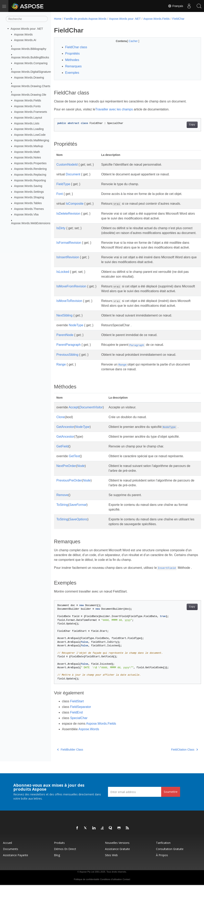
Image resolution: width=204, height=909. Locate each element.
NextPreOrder (66, 485)
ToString (62, 524)
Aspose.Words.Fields (27, 100)
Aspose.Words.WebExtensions (30, 223)
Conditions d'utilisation (111, 903)
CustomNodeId (67, 164)
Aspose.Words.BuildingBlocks (30, 57)
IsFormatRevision (68, 247)
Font (59, 194)
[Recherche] (27, 19)
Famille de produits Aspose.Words (85, 18)
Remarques (73, 66)
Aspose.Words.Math (27, 151)
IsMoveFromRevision (71, 296)
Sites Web (111, 879)
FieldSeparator (80, 730)
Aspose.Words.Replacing (30, 174)
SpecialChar (78, 742)
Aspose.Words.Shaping (29, 197)
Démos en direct (65, 873)
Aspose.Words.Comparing (31, 63)
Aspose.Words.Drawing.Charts (30, 86)
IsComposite (74, 203)
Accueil (7, 867)
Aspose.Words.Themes (29, 208)
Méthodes (72, 60)
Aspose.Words (23, 34)
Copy (182, 124)
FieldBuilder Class (70, 773)
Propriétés (72, 53)
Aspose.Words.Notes (27, 157)
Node (81, 485)
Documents (10, 873)
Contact (126, 903)
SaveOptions (78, 538)
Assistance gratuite (117, 873)
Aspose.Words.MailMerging (31, 140)
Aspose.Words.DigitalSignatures (31, 71)
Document (73, 174)
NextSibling (64, 334)
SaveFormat (77, 524)
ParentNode (64, 354)
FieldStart (77, 725)
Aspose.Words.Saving (28, 186)
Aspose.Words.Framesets (30, 111)
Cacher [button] (128, 41)
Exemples (72, 72)
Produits (59, 867)
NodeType (76, 344)
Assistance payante (15, 879)
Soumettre (171, 816)
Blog (57, 879)
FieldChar (178, 18)
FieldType (63, 184)
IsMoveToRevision (69, 315)
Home (57, 18)
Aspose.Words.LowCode (30, 134)
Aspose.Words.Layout (28, 117)
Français (175, 6)
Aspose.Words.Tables (28, 203)
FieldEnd (76, 736)
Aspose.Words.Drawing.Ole (28, 94)
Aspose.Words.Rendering (30, 168)
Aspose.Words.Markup (28, 146)
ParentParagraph (68, 364)
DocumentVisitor (91, 426)
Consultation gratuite (169, 873)
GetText (74, 475)
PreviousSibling (67, 373)
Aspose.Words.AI (25, 40)
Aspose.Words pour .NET (27, 28)
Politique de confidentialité (86, 903)
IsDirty (60, 228)
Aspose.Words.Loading (29, 129)
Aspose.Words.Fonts (27, 106)
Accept (73, 426)
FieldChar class (76, 47)
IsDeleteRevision (68, 213)
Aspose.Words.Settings (29, 191)
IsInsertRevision (67, 266)
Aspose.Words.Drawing (29, 77)
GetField (62, 465)
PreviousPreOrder (69, 499)
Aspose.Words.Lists (26, 123)
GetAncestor (65, 446)
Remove (62, 514)
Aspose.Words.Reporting (30, 180)
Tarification (163, 867)
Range (61, 383)
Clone (60, 436)
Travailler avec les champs (114, 109)
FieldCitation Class (174, 773)
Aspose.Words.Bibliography (28, 48)
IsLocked (62, 281)
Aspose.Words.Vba (26, 214)
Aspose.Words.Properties (30, 163)
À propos (162, 879)
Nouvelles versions (117, 867)
